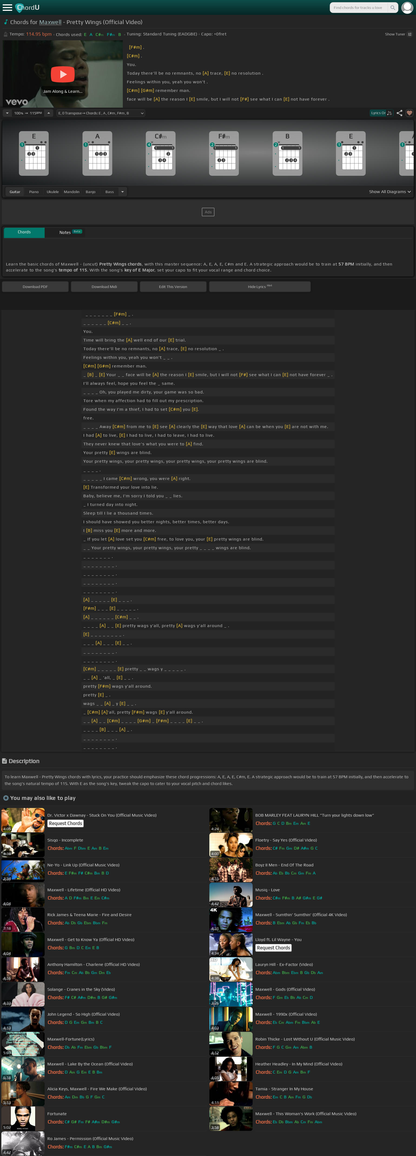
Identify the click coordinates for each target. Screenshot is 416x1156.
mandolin (72, 192)
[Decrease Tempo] (7, 113)
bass (109, 192)
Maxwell (50, 22)
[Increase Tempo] (48, 113)
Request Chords (65, 823)
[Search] (392, 7)
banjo (90, 192)
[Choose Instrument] (122, 191)
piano (34, 192)
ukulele (53, 192)
